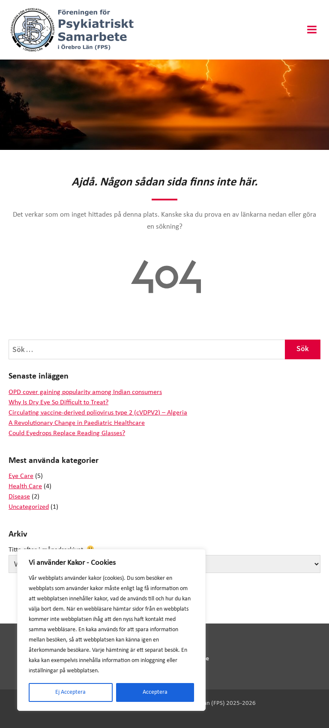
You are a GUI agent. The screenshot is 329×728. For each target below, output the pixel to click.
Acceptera (155, 692)
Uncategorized (29, 507)
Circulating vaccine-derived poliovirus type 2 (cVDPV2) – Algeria (98, 412)
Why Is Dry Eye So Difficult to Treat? (58, 402)
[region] (111, 630)
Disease (19, 496)
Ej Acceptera (70, 692)
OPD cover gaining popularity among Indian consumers (85, 392)
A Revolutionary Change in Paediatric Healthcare (77, 423)
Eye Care (21, 476)
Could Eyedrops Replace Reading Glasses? (67, 433)
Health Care (25, 486)
